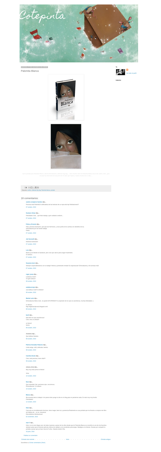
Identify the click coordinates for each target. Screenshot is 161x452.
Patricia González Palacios (34, 345)
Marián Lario (30, 298)
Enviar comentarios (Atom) (37, 442)
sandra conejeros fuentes (34, 202)
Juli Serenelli (30, 239)
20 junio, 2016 (30, 431)
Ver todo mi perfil (131, 73)
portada (53, 190)
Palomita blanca (45, 190)
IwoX (27, 315)
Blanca (28, 395)
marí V (28, 422)
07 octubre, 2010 (31, 207)
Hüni (27, 408)
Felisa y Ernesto (31, 224)
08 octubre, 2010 (31, 281)
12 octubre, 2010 (31, 402)
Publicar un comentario (30, 435)
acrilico (29, 190)
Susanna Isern (30, 263)
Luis (27, 250)
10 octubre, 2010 (31, 376)
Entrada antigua (105, 439)
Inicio (67, 439)
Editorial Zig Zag (36, 190)
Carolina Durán (31, 356)
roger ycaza (29, 274)
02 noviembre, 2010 (32, 416)
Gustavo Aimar (30, 213)
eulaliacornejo (30, 287)
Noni (27, 382)
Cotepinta (43, 16)
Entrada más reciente (27, 439)
